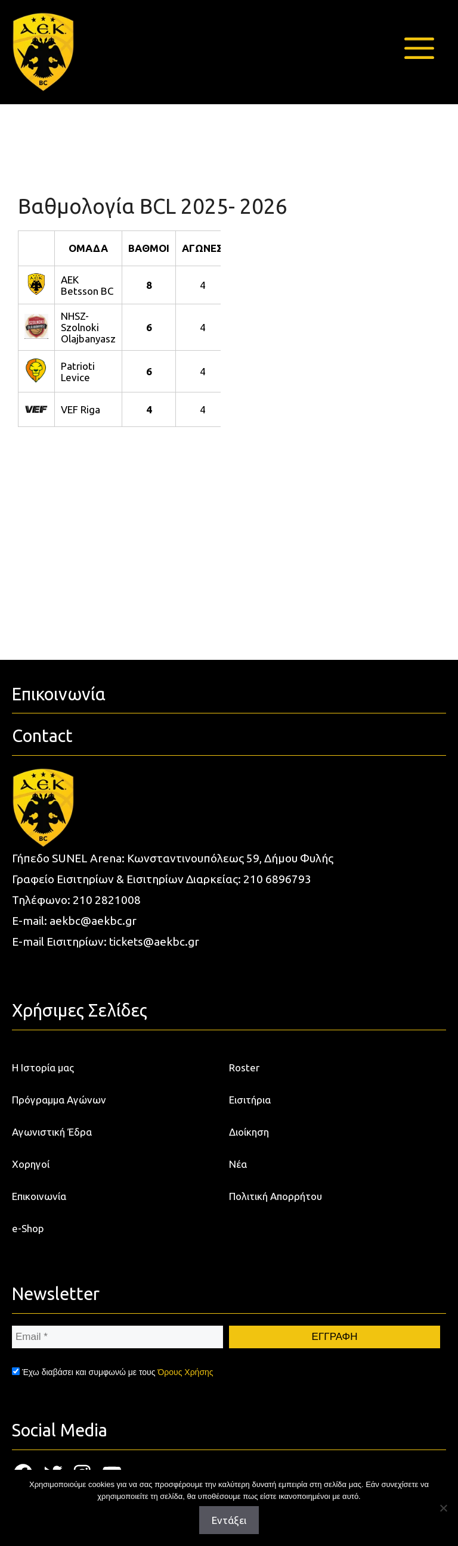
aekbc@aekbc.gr (93, 920)
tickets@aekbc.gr (154, 941)
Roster (244, 1067)
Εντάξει (229, 1520)
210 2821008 (107, 899)
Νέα (238, 1164)
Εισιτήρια (250, 1099)
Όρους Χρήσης (185, 1372)
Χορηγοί (30, 1164)
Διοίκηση (249, 1131)
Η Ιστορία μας (43, 1067)
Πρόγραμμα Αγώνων (59, 1099)
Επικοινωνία (39, 1196)
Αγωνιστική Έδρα (52, 1131)
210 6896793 (277, 879)
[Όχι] (443, 1508)
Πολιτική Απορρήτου (275, 1196)
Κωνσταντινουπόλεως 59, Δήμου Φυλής (230, 858)
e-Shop (28, 1228)
